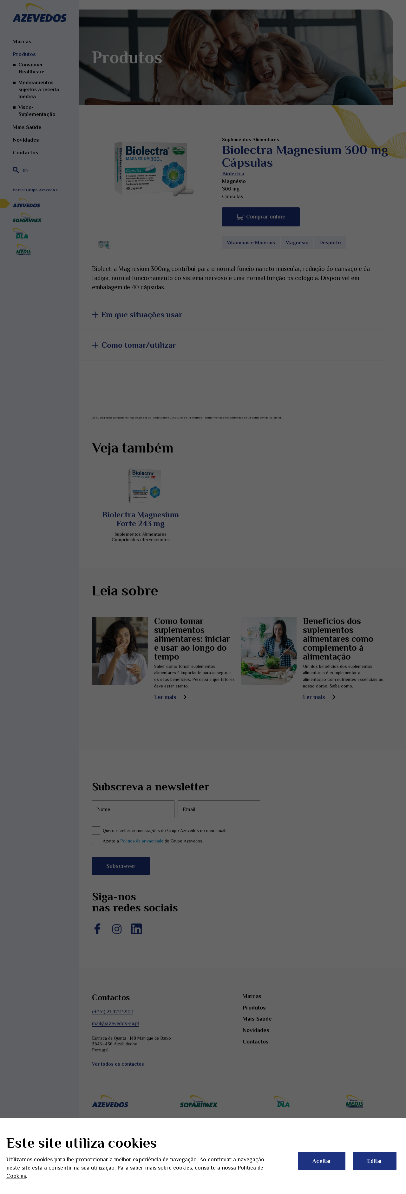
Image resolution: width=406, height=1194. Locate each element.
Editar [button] (374, 1161)
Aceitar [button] (321, 1161)
